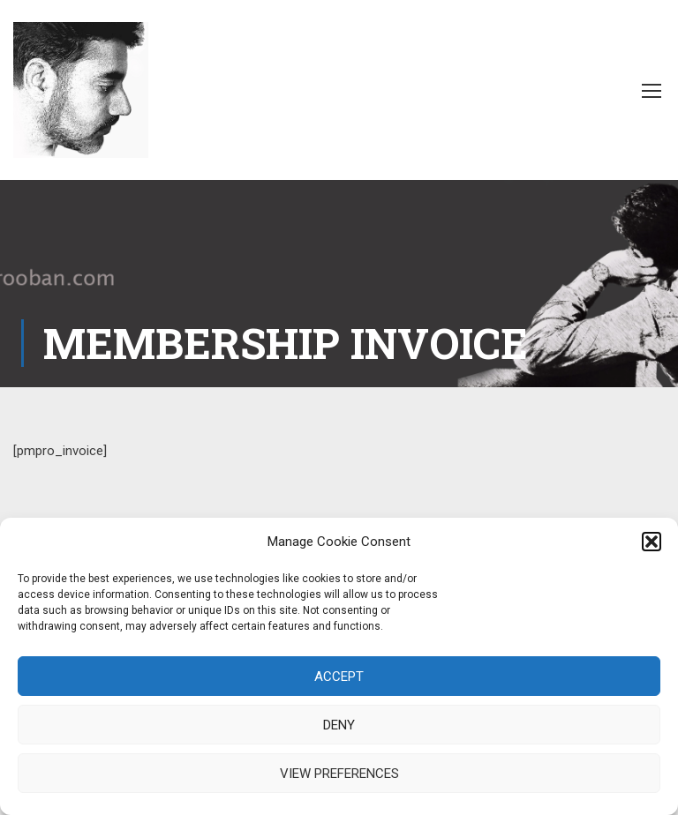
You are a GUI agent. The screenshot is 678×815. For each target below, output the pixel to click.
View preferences (339, 773)
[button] (651, 541)
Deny (339, 725)
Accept (339, 676)
